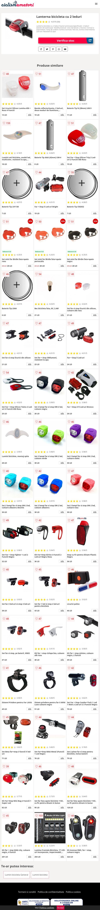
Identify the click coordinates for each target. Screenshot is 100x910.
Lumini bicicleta (40, 874)
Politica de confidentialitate (51, 891)
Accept (60, 907)
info (29, 115)
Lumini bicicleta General (16, 874)
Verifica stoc (75, 40)
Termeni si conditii (27, 891)
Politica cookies (73, 891)
